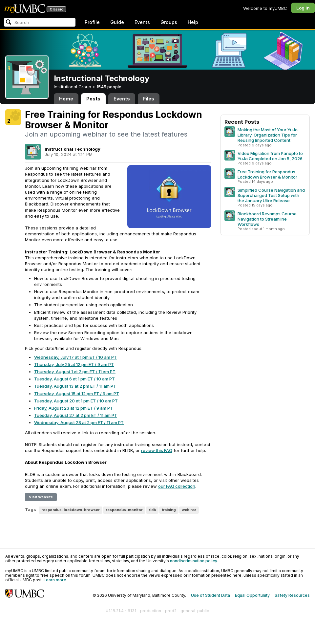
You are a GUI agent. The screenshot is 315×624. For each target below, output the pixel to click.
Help (193, 22)
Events (142, 22)
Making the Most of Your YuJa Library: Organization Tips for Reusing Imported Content (268, 135)
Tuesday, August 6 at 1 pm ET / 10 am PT (74, 378)
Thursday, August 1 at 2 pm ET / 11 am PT (75, 371)
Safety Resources (292, 595)
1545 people (108, 86)
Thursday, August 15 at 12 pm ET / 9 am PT (76, 393)
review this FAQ (156, 450)
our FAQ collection (176, 486)
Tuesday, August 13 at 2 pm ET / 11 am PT (75, 386)
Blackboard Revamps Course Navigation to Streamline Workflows (267, 219)
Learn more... (56, 579)
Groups (168, 22)
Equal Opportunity (252, 595)
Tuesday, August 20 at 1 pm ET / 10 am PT (76, 400)
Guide (117, 22)
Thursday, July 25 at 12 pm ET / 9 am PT (74, 364)
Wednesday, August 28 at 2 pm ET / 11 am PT (79, 422)
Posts (93, 98)
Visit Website (41, 497)
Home (66, 98)
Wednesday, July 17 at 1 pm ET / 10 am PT (75, 357)
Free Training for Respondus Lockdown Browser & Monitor (267, 174)
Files (148, 98)
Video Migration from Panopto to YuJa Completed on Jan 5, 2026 (270, 156)
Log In (303, 8)
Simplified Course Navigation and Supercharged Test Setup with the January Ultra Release (271, 195)
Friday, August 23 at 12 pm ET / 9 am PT (73, 408)
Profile (92, 22)
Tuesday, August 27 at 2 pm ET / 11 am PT (75, 415)
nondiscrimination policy (193, 560)
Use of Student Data (210, 595)
